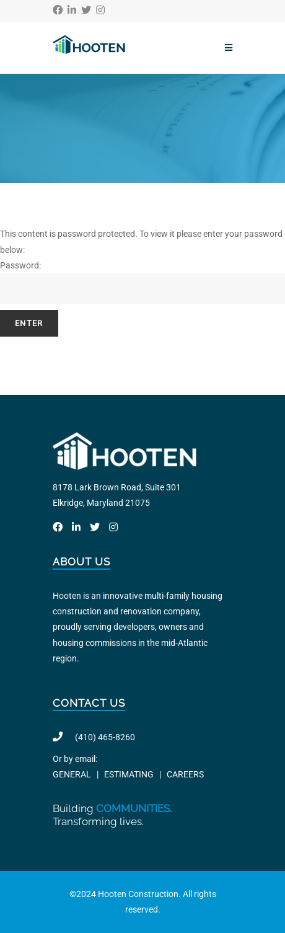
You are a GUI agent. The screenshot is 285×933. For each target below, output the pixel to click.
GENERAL (72, 774)
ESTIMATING (129, 774)
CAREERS (185, 774)
